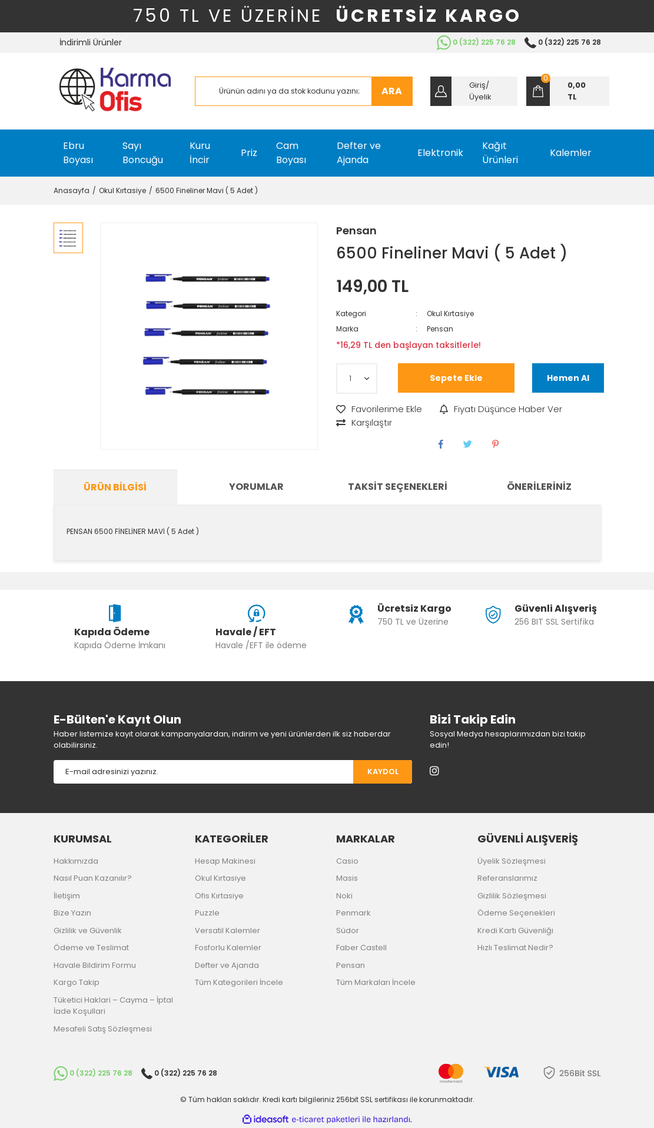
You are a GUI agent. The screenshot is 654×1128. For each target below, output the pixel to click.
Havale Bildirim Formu (95, 965)
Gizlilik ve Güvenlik (88, 930)
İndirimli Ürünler (90, 42)
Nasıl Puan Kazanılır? (93, 878)
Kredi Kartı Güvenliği (515, 930)
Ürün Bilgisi (115, 487)
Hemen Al (568, 378)
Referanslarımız (507, 878)
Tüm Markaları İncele (376, 982)
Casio (347, 861)
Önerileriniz (539, 486)
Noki (344, 895)
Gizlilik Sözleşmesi (511, 895)
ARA (391, 91)
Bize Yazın (72, 912)
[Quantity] (357, 378)
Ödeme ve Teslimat (91, 947)
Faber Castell (361, 947)
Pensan (356, 230)
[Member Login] (473, 91)
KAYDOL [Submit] (383, 771)
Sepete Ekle (456, 378)
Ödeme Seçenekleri (516, 912)
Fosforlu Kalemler (228, 947)
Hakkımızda (76, 861)
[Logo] (115, 91)
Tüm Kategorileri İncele (239, 982)
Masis (347, 878)
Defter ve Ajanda (227, 965)
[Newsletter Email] (204, 772)
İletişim (67, 895)
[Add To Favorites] (379, 409)
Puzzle (207, 912)
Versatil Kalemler (227, 930)
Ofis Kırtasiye (219, 895)
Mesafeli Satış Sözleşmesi (103, 1028)
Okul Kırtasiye (450, 313)
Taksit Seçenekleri (397, 486)
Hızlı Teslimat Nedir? (515, 947)
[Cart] (567, 91)
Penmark (353, 912)
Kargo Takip (76, 982)
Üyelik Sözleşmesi (511, 861)
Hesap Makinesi (225, 861)
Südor (347, 930)
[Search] (304, 91)
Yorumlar (256, 486)
